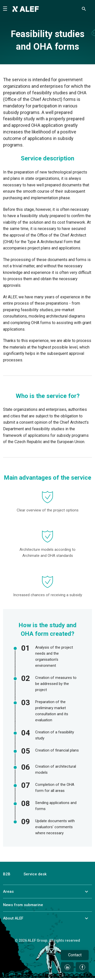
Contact (75, 955)
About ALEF (13, 918)
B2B (6, 874)
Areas (8, 891)
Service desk (35, 874)
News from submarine (23, 905)
